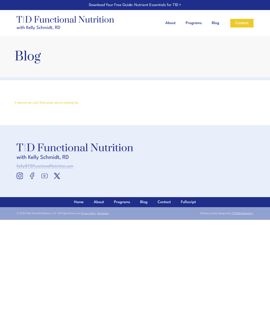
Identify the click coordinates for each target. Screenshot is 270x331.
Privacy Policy (88, 213)
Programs (194, 23)
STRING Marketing (242, 213)
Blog (215, 23)
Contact (135, 290)
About (170, 23)
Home (135, 248)
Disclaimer (103, 213)
